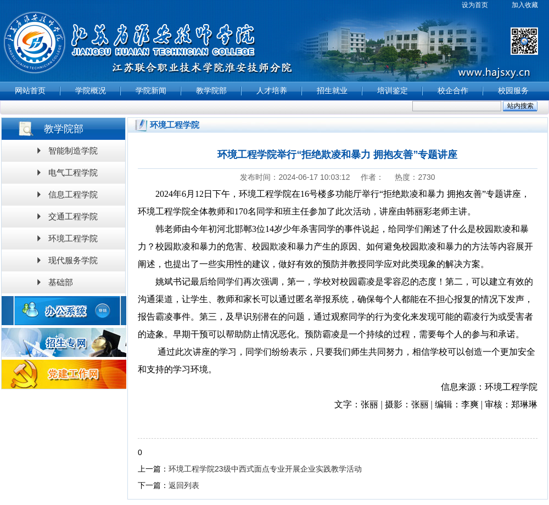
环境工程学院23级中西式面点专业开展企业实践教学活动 (265, 468)
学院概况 (90, 91)
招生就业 (332, 91)
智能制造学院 (73, 150)
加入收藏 (525, 5)
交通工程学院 (73, 216)
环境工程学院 (73, 238)
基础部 (60, 282)
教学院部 (211, 91)
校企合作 (453, 91)
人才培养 (271, 91)
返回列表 (184, 485)
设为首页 (475, 5)
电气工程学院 (73, 172)
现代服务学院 (73, 260)
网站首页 (30, 91)
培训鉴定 (392, 91)
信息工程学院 (73, 194)
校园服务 (513, 91)
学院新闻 (151, 91)
